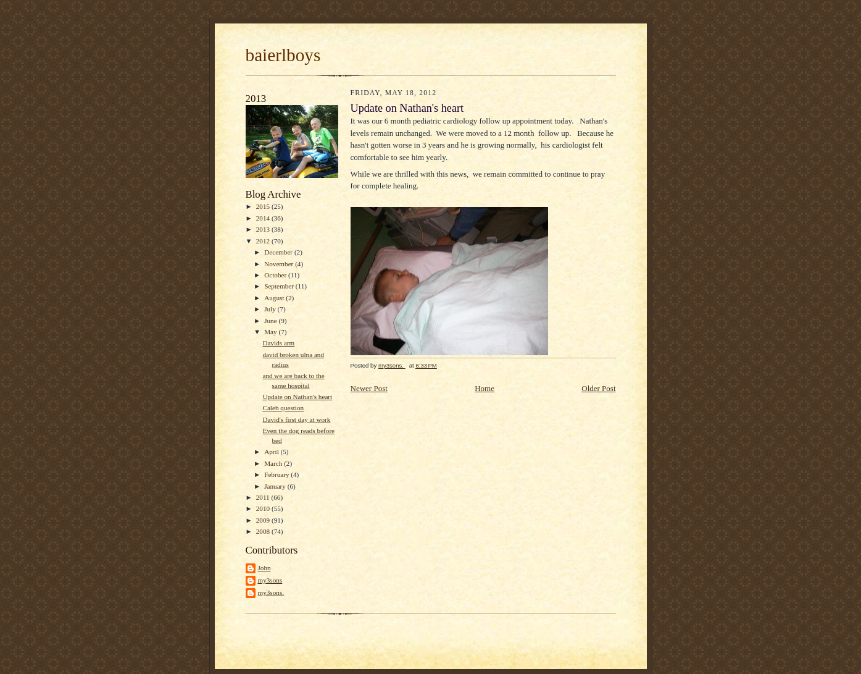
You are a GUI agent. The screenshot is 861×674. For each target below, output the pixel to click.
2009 (264, 520)
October (276, 275)
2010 (264, 508)
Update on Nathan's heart (297, 396)
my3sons (270, 580)
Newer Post (369, 388)
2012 (264, 241)
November (279, 263)
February (277, 474)
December (279, 252)
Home (484, 388)
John (264, 567)
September (280, 286)
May (271, 331)
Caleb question (283, 407)
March (274, 463)
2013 (264, 229)
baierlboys (283, 55)
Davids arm (278, 343)
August (275, 297)
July (270, 309)
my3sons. (271, 592)
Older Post (598, 388)
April (272, 451)
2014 (264, 218)
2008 (264, 531)
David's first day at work (296, 419)
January (276, 486)
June (271, 320)
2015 (264, 206)
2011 (264, 497)
